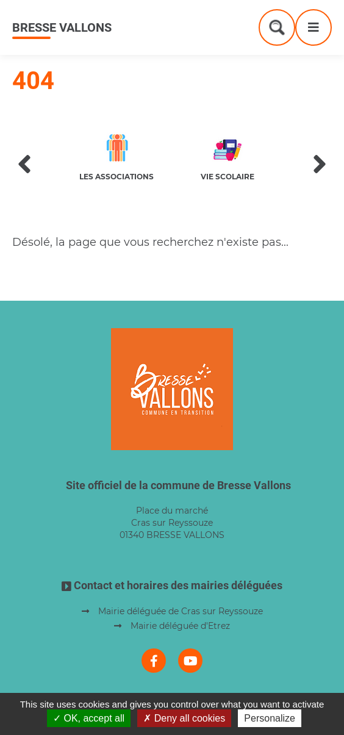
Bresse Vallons (62, 27)
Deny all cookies (184, 718)
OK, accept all (88, 718)
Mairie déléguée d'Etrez (180, 625)
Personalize (269, 718)
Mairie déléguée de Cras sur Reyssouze (180, 611)
